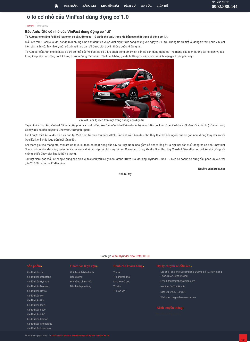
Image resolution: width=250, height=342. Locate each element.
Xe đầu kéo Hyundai (38, 281)
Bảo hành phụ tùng (80, 286)
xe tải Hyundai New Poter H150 (131, 256)
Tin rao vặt (119, 290)
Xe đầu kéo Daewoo (38, 286)
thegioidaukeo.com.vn (183, 297)
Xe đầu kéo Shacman (39, 328)
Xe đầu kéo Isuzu (36, 305)
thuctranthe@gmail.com (181, 280)
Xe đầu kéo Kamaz (37, 319)
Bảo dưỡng (76, 276)
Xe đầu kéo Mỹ (35, 295)
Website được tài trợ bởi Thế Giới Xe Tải (90, 335)
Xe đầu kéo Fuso (36, 309)
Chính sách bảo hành (82, 272)
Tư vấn (117, 286)
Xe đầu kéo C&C (36, 314)
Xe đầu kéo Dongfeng (39, 276)
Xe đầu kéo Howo (37, 290)
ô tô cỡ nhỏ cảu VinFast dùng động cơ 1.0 (78, 17)
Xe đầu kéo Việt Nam (61, 335)
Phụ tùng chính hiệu (81, 281)
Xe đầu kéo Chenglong (39, 323)
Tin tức (30, 26)
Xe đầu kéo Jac (35, 272)
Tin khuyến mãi (121, 276)
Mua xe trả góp (121, 281)
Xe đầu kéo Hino (36, 300)
